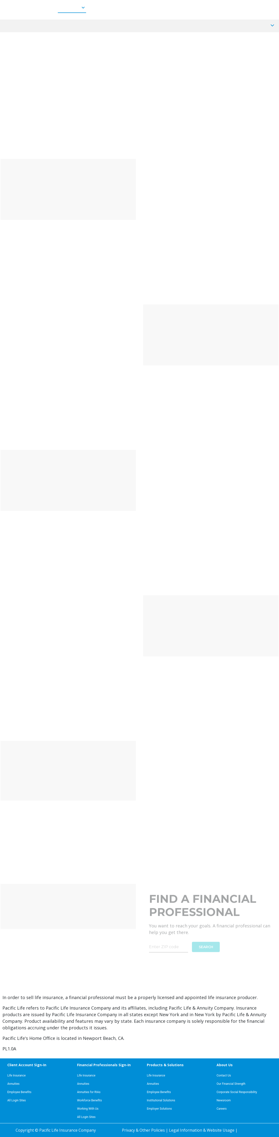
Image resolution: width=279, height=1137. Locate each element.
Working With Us (88, 1108)
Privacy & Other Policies (144, 1130)
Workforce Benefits (89, 1100)
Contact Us (224, 1075)
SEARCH (206, 943)
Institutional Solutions (161, 1100)
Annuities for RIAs (88, 1092)
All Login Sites (16, 1100)
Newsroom (224, 1100)
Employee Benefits (19, 1092)
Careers (222, 1108)
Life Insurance (16, 1075)
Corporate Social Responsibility (237, 1092)
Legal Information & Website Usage (202, 1130)
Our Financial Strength (231, 1083)
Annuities (13, 1083)
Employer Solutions (159, 1108)
